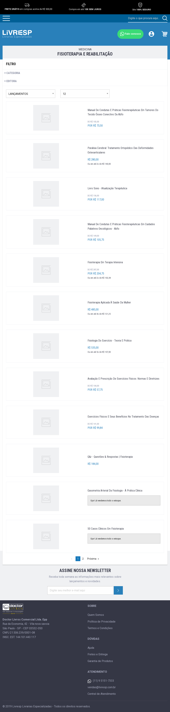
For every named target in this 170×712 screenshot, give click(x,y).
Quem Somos (96, 614)
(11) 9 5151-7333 (101, 681)
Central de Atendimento (102, 693)
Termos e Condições (100, 628)
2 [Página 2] (83, 558)
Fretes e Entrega (98, 654)
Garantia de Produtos (100, 661)
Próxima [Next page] (91, 558)
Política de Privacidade (101, 621)
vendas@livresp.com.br (102, 687)
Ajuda (91, 647)
